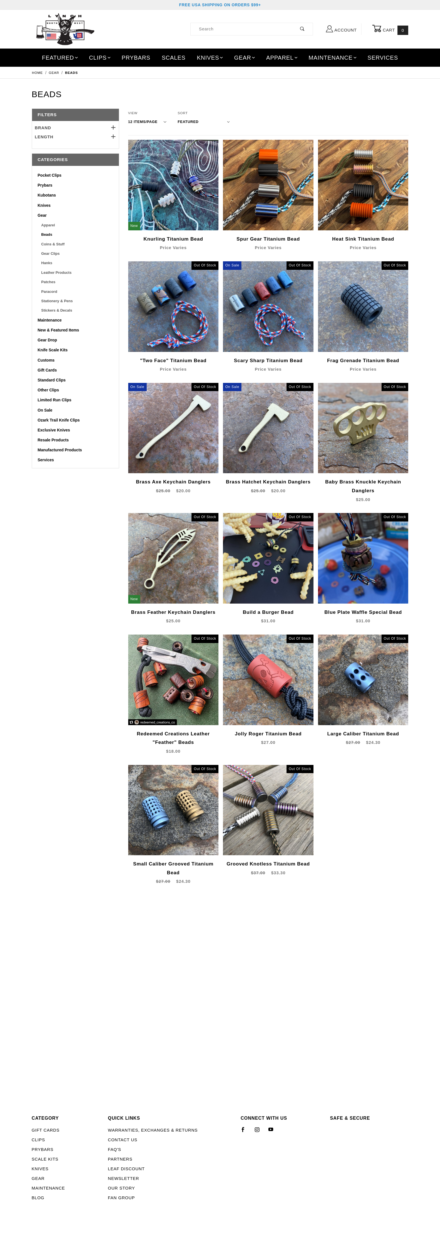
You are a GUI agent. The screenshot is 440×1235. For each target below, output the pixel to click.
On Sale (45, 410)
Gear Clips (50, 253)
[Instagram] (259, 1132)
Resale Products (53, 440)
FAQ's (114, 1149)
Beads (46, 234)
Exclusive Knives (54, 430)
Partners (120, 1159)
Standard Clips (52, 380)
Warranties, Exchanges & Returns (152, 1130)
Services (383, 58)
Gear (245, 58)
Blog (38, 1198)
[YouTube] (273, 1132)
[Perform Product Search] (302, 29)
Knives (210, 58)
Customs (46, 360)
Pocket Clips (50, 175)
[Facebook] (245, 1132)
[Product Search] (241, 29)
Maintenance (333, 58)
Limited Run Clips (54, 400)
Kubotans (47, 195)
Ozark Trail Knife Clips (59, 420)
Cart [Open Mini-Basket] (390, 29)
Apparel (282, 58)
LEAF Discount (126, 1169)
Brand (75, 128)
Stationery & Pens (57, 301)
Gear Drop (47, 340)
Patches (48, 282)
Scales (174, 58)
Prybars (136, 58)
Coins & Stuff (52, 244)
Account (341, 28)
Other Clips (48, 390)
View (133, 113)
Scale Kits (45, 1159)
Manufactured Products (60, 450)
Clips (100, 58)
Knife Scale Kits (53, 350)
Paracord (49, 291)
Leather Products (56, 272)
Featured (60, 58)
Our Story (121, 1188)
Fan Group (121, 1198)
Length (75, 137)
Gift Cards (47, 370)
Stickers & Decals (56, 310)
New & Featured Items (58, 330)
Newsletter (123, 1178)
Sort (183, 113)
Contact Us (122, 1140)
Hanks (46, 263)
